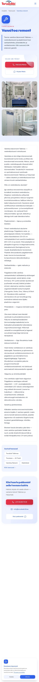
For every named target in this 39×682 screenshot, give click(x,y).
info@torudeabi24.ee (19, 509)
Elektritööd (25, 463)
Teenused (11, 11)
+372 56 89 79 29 (19, 502)
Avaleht (4, 11)
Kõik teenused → (10, 468)
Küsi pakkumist (19, 516)
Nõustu (27, 677)
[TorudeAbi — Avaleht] (8, 3)
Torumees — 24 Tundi (13, 458)
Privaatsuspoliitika (19, 672)
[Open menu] (35, 4)
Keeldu (11, 677)
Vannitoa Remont (11, 463)
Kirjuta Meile (19, 72)
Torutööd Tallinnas (12, 453)
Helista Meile (19, 65)
